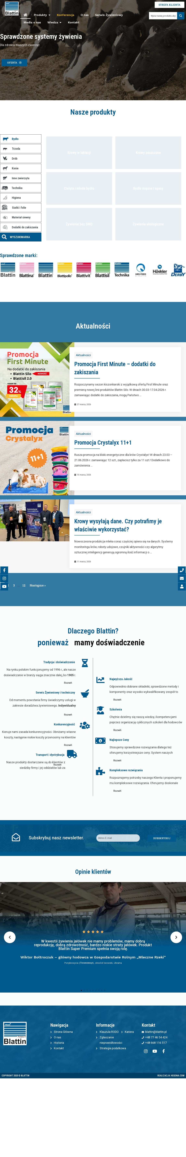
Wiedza (54, 22)
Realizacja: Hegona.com (170, 1075)
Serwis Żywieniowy (109, 15)
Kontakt (73, 22)
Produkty (42, 15)
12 (23, 585)
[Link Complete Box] (93, 379)
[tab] (20, 138)
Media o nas (32, 22)
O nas (85, 15)
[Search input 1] (163, 16)
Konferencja (65, 15)
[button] (14, 62)
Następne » (38, 585)
